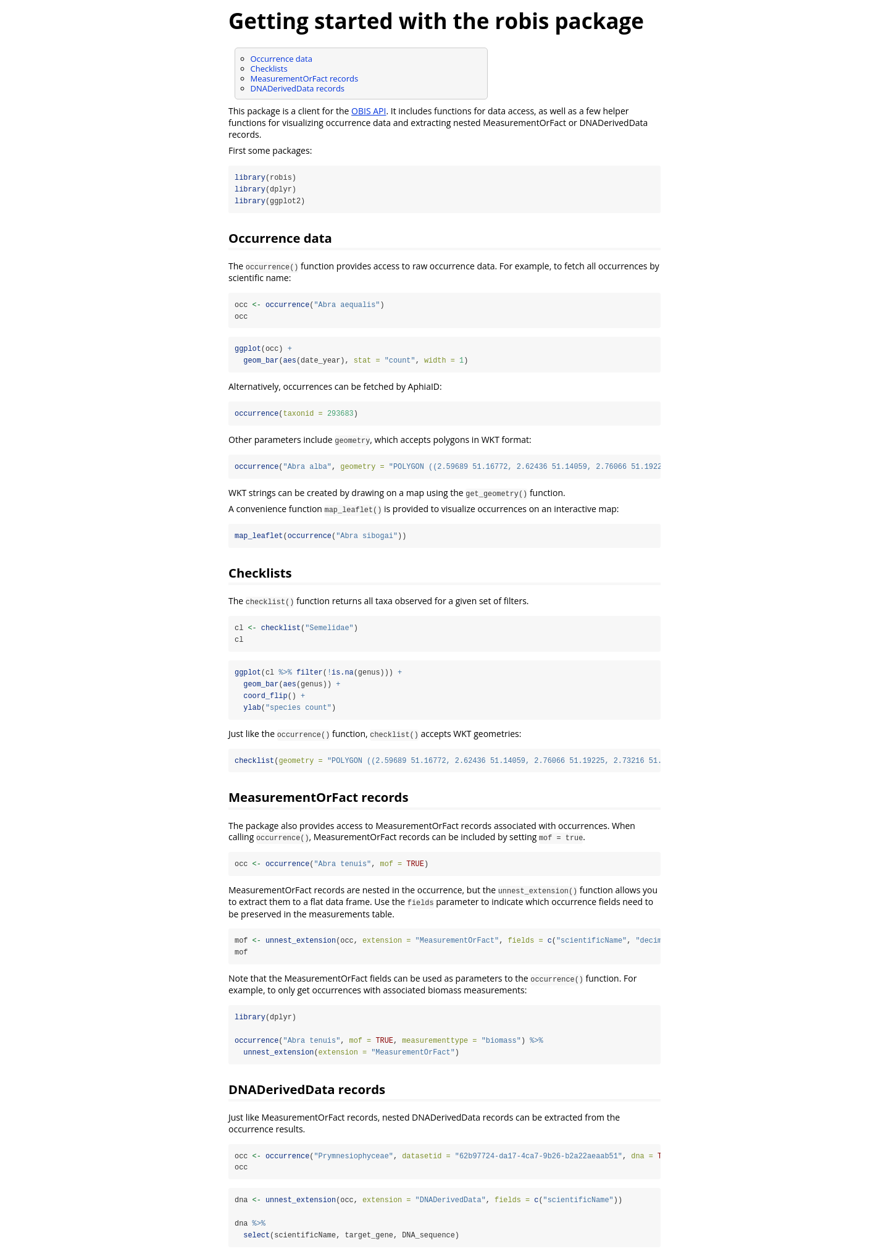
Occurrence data (281, 58)
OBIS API (368, 111)
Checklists (269, 68)
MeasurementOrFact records (305, 78)
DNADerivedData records (298, 88)
